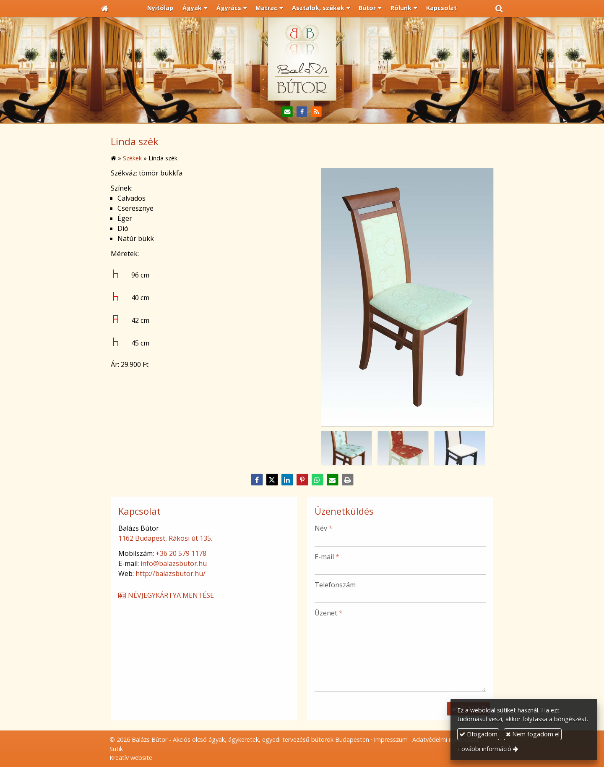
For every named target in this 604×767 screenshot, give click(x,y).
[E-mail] (287, 112)
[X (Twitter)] (272, 480)
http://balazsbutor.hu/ (170, 573)
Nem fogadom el (533, 734)
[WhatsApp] (317, 480)
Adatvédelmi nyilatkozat (445, 739)
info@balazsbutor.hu (174, 563)
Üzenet (329, 613)
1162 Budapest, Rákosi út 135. (165, 538)
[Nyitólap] (105, 8)
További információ (484, 749)
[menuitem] (160, 8)
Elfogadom (478, 734)
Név (324, 528)
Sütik (116, 749)
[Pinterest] (302, 480)
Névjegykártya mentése (165, 595)
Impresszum (391, 739)
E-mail (327, 556)
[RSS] (316, 112)
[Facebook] (302, 112)
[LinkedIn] (287, 480)
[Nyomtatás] (347, 480)
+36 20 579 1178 (181, 553)
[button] (499, 8)
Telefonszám (335, 584)
